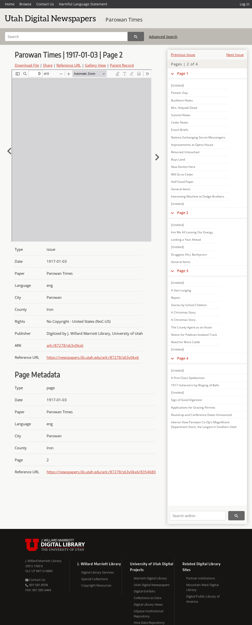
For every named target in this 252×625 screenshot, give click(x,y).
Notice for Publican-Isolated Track (194, 335)
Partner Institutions (200, 578)
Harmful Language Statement (83, 4)
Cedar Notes (179, 122)
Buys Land (178, 159)
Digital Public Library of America (203, 599)
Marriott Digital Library (150, 578)
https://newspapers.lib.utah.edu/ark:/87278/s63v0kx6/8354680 (101, 471)
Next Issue (235, 54)
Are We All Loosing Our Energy (192, 232)
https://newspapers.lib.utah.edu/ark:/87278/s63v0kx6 (93, 357)
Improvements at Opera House (192, 145)
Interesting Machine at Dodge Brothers (197, 196)
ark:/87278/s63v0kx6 (65, 345)
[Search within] (198, 515)
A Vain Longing (181, 290)
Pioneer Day (179, 93)
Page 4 (182, 358)
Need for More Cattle (185, 342)
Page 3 (182, 270)
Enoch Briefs (179, 130)
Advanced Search (163, 36)
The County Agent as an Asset (191, 327)
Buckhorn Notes (182, 100)
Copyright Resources (96, 585)
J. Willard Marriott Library (43, 561)
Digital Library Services (97, 572)
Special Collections (94, 579)
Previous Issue (183, 54)
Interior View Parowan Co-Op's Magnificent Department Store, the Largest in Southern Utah (204, 424)
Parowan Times (124, 19)
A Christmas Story (183, 312)
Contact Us (45, 4)
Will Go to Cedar (182, 174)
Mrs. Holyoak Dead (184, 108)
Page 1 (182, 73)
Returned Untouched (185, 152)
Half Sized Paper (182, 182)
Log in (245, 4)
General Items (180, 189)
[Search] (66, 36)
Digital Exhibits (144, 591)
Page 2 (182, 212)
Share (48, 65)
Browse (25, 4)
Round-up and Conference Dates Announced (201, 415)
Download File (27, 65)
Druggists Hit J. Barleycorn (189, 254)
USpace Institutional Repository (148, 613)
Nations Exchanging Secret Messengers (198, 137)
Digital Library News (148, 604)
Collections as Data (147, 598)
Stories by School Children (189, 305)
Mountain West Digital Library (202, 587)
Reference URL (68, 65)
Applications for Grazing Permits (193, 407)
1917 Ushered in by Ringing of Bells (195, 385)
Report (175, 298)
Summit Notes (180, 115)
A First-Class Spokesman (188, 378)
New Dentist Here (183, 167)
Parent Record (122, 65)
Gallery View (95, 65)
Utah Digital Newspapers (152, 585)
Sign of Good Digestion (186, 400)
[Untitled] (177, 85)
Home (9, 4)
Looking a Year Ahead (186, 240)
